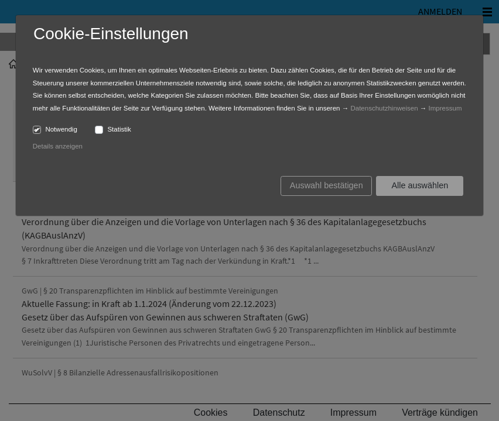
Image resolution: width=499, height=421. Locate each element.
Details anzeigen (58, 146)
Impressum (445, 108)
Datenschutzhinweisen (384, 108)
